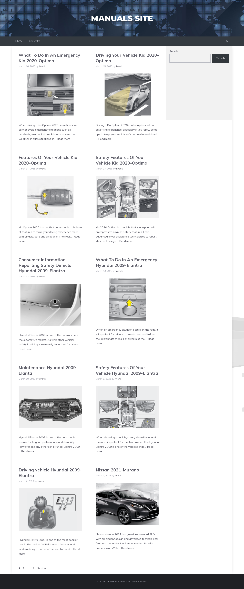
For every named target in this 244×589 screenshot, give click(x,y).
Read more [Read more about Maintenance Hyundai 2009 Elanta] (27, 451)
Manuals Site (122, 18)
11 (33, 568)
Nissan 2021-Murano (117, 469)
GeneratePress (139, 581)
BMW (18, 41)
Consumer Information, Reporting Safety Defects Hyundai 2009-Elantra (45, 265)
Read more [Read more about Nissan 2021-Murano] (127, 548)
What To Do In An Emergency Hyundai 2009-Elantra (126, 262)
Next (41, 568)
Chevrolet (34, 41)
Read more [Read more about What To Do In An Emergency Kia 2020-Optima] (63, 138)
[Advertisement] (199, 93)
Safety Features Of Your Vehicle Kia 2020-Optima (121, 160)
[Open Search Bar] (227, 41)
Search (173, 51)
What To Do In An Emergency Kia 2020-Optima (49, 57)
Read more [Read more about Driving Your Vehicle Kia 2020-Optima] (104, 138)
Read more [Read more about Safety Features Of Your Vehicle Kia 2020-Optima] (126, 241)
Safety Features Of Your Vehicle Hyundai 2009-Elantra (127, 370)
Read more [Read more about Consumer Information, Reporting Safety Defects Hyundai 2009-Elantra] (25, 349)
